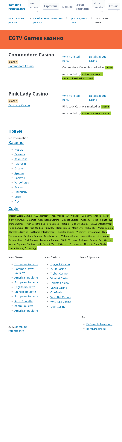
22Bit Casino (58, 269)
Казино (114, 6)
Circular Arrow (51, 236)
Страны (19, 168)
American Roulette (26, 277)
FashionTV (90, 227)
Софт (17, 196)
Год (16, 201)
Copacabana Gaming (49, 219)
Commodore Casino (21, 66)
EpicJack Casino (60, 264)
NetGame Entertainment (43, 232)
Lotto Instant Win (46, 244)
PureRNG (85, 219)
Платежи (20, 163)
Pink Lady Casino (19, 105)
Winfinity (81, 232)
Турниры (67, 7)
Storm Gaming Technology (22, 248)
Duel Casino (58, 306)
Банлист (19, 154)
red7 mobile (58, 215)
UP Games (62, 244)
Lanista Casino (59, 283)
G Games (32, 219)
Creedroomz (75, 244)
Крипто (19, 173)
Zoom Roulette (23, 306)
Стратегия (50, 6)
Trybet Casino (59, 273)
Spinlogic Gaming (33, 236)
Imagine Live (16, 240)
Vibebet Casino (59, 278)
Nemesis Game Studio (95, 244)
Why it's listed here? (71, 58)
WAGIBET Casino (60, 302)
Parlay (106, 215)
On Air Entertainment (101, 223)
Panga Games (16, 223)
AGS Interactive (42, 215)
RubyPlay (50, 227)
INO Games (53, 223)
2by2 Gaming (31, 240)
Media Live (77, 227)
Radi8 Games (63, 227)
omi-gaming (94, 232)
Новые (15, 131)
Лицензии (20, 192)
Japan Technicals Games (85, 240)
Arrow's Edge (73, 215)
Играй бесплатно (82, 6)
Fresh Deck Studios (35, 223)
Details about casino (97, 58)
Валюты (19, 178)
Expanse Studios (70, 219)
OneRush (56, 292)
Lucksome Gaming (49, 240)
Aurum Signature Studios (22, 244)
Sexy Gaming (105, 240)
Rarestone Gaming (19, 232)
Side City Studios (80, 223)
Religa (95, 219)
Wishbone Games (70, 236)
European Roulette (26, 264)
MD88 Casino (58, 287)
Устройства (21, 182)
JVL (110, 219)
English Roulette (24, 287)
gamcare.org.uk (96, 328)
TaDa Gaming (16, 227)
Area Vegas (103, 236)
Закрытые (20, 159)
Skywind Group (17, 219)
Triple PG (66, 240)
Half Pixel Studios (34, 227)
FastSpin (65, 223)
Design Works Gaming (20, 215)
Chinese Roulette (25, 292)
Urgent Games (88, 236)
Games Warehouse (91, 215)
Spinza (104, 219)
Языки (18, 187)
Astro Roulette (23, 301)
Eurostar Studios (66, 232)
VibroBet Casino (60, 297)
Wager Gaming (105, 227)
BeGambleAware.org (99, 324)
